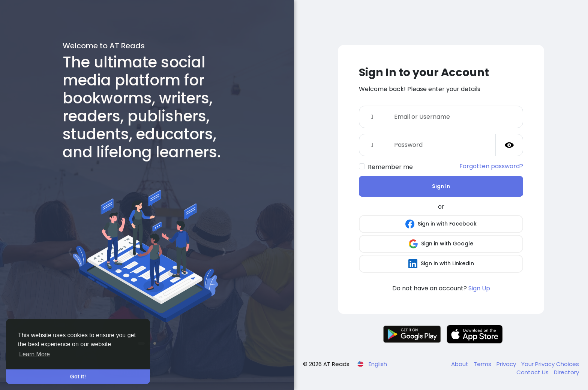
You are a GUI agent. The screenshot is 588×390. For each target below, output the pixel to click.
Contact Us (533, 372)
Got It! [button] (78, 377)
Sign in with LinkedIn (441, 263)
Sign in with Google (441, 243)
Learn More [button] (34, 354)
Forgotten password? (491, 166)
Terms (483, 364)
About (460, 364)
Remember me (390, 167)
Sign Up (479, 288)
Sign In (441, 186)
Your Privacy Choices (550, 364)
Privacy (507, 364)
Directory (566, 372)
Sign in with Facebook (441, 224)
